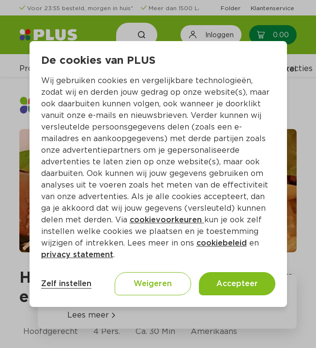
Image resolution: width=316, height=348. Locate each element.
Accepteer (237, 283)
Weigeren (153, 283)
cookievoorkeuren (167, 219)
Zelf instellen (66, 283)
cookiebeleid (221, 242)
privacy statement (77, 254)
